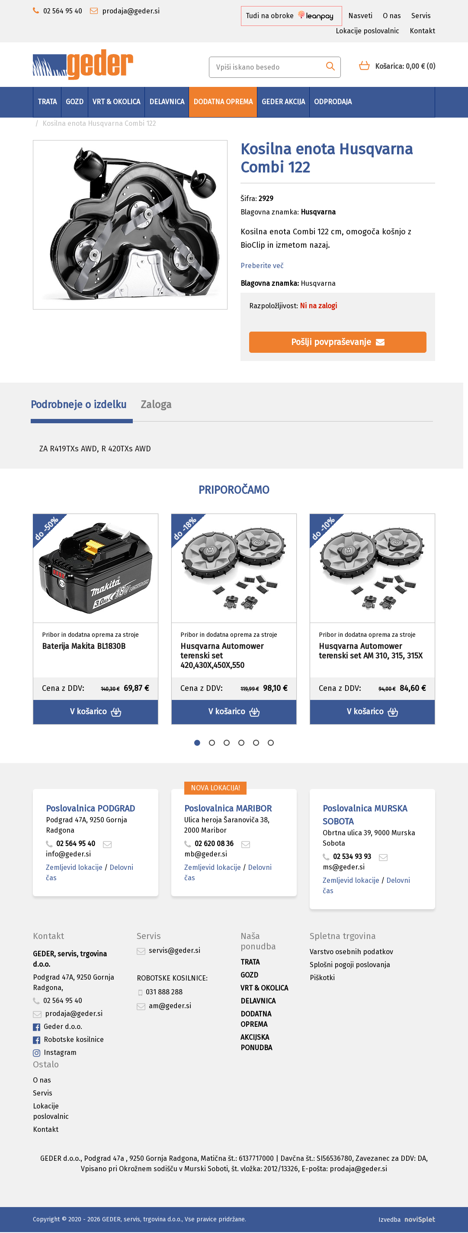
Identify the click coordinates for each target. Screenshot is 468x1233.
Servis (421, 16)
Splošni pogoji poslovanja (350, 966)
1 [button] (197, 744)
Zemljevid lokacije (74, 869)
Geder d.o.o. (57, 1028)
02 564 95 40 (70, 845)
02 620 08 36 (209, 845)
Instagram (55, 1054)
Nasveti (360, 16)
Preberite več (262, 266)
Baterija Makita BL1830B (83, 648)
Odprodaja (333, 102)
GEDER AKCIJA (283, 102)
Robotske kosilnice (68, 1041)
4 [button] (241, 744)
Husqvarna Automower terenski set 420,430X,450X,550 (221, 657)
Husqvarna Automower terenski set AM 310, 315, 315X (371, 652)
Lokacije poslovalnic (367, 31)
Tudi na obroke (289, 16)
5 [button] (256, 744)
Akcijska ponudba (256, 1044)
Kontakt (422, 31)
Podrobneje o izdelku (81, 405)
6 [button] (270, 744)
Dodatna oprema (223, 102)
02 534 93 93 (348, 858)
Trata (47, 102)
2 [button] (212, 744)
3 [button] (226, 744)
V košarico (96, 714)
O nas (392, 16)
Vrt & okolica (116, 102)
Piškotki (322, 979)
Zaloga (167, 405)
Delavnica (166, 102)
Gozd (74, 102)
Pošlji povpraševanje (338, 342)
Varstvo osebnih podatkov (351, 953)
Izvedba (389, 1220)
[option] (95, 621)
